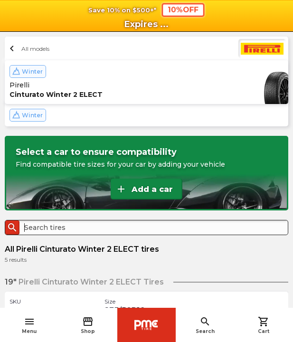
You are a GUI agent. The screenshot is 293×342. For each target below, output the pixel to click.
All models (28, 48)
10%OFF (182, 9)
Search (205, 325)
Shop (88, 325)
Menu (29, 325)
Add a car (144, 189)
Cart (263, 325)
